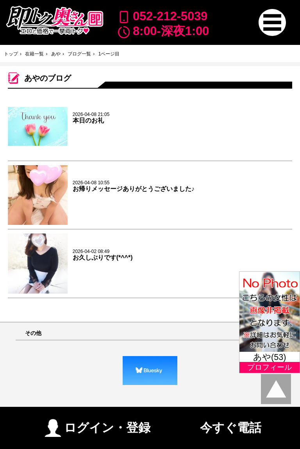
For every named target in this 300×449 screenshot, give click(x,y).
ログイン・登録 (97, 424)
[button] (272, 22)
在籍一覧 (34, 54)
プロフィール (269, 367)
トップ (11, 54)
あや (56, 54)
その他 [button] (33, 333)
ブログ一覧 (79, 54)
